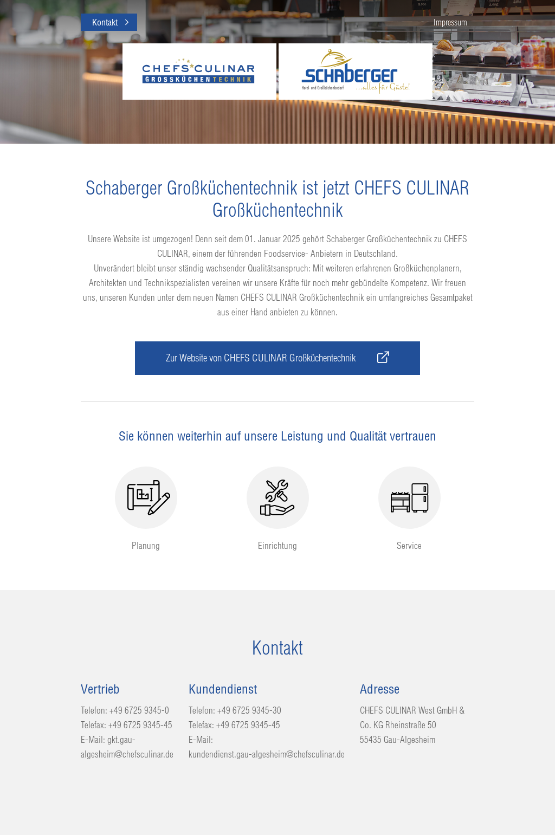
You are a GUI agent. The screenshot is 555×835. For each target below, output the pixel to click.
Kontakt (105, 22)
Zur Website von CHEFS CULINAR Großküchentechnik (277, 357)
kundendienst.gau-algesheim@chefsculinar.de (267, 754)
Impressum (450, 22)
